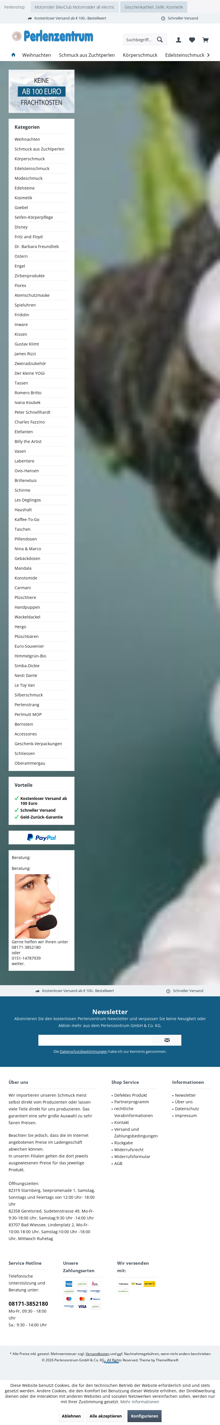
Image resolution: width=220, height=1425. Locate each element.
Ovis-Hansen (27, 470)
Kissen (21, 334)
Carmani (23, 587)
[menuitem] (205, 39)
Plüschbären (27, 636)
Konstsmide (26, 578)
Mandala (23, 568)
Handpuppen (27, 607)
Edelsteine (25, 188)
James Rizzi (25, 353)
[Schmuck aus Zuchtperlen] (87, 55)
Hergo (20, 626)
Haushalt (23, 509)
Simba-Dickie (27, 665)
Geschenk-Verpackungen (38, 743)
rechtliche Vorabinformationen (133, 1112)
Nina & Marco (28, 548)
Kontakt (121, 1122)
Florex (20, 285)
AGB (118, 1163)
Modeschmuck (28, 178)
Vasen (20, 451)
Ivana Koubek (27, 402)
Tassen (21, 383)
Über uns (184, 1101)
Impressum (186, 1115)
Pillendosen (26, 539)
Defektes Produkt (130, 1095)
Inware (21, 324)
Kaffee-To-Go (27, 519)
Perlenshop (14, 7)
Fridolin (22, 314)
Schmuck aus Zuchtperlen (39, 149)
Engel (20, 266)
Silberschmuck (29, 695)
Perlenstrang (27, 704)
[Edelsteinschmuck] (184, 55)
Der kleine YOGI (30, 373)
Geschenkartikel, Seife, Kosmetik (154, 7)
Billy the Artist (28, 441)
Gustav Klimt (27, 344)
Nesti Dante (26, 675)
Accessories (26, 734)
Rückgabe (123, 1142)
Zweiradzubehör (30, 363)
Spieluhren (25, 305)
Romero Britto (28, 392)
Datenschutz (187, 1108)
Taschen (23, 529)
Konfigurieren (144, 1416)
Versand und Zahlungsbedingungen (136, 1133)
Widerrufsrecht (129, 1149)
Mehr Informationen (139, 1401)
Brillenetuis (26, 480)
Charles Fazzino (30, 422)
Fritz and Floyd (29, 236)
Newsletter (185, 1095)
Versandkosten (97, 1353)
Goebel (21, 207)
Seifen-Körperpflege (34, 217)
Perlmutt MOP (28, 714)
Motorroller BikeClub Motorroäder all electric (75, 7)
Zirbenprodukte (30, 275)
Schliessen (25, 753)
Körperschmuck (30, 158)
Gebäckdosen (27, 558)
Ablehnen (71, 1416)
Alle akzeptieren (106, 1416)
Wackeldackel (27, 617)
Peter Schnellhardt (32, 412)
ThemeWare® (167, 1360)
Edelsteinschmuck (32, 168)
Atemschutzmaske (32, 295)
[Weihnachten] (36, 55)
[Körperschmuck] (140, 55)
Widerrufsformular (132, 1156)
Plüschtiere (25, 597)
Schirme (22, 490)
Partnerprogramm (131, 1101)
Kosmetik (23, 197)
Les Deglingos (28, 500)
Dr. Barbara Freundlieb (37, 246)
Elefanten (24, 431)
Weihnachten (27, 139)
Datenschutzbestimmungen (83, 1051)
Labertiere (24, 461)
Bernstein (24, 724)
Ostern (21, 256)
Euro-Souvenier (29, 646)
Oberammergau (30, 763)
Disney (21, 227)
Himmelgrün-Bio (30, 656)
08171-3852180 (28, 1303)
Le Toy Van (25, 685)
